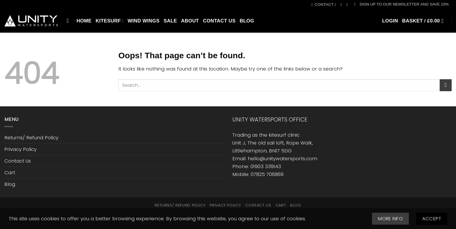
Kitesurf (110, 21)
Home (84, 21)
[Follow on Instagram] (342, 5)
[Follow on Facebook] (337, 5)
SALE (170, 21)
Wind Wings (144, 21)
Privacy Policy (20, 149)
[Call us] (348, 5)
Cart (9, 172)
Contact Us (219, 21)
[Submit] (446, 85)
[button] (401, 4)
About (190, 21)
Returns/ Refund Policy (31, 137)
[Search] (69, 20)
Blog (247, 21)
